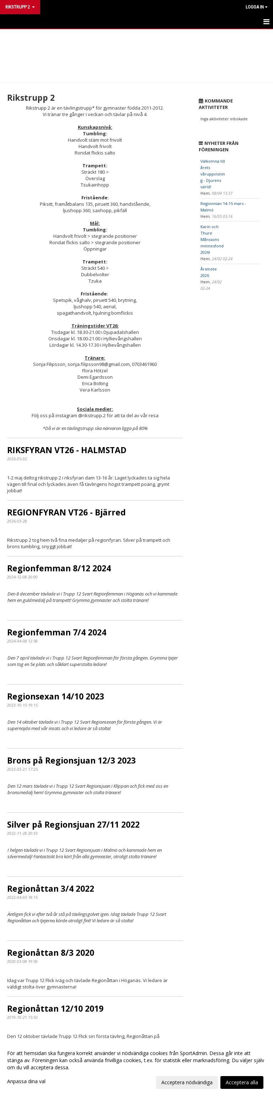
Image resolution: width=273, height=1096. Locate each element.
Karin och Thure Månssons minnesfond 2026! (212, 239)
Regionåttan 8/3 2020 (50, 952)
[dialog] (136, 1067)
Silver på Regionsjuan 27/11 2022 (73, 824)
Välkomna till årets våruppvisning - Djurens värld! (212, 173)
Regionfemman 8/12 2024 (59, 568)
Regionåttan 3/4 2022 (50, 888)
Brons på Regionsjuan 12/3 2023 (71, 760)
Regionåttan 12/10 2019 (55, 1008)
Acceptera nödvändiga (187, 1082)
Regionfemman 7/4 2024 (56, 632)
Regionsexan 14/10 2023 (55, 696)
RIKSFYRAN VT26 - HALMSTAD (67, 450)
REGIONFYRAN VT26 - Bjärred (66, 512)
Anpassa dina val (26, 1081)
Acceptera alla (242, 1082)
